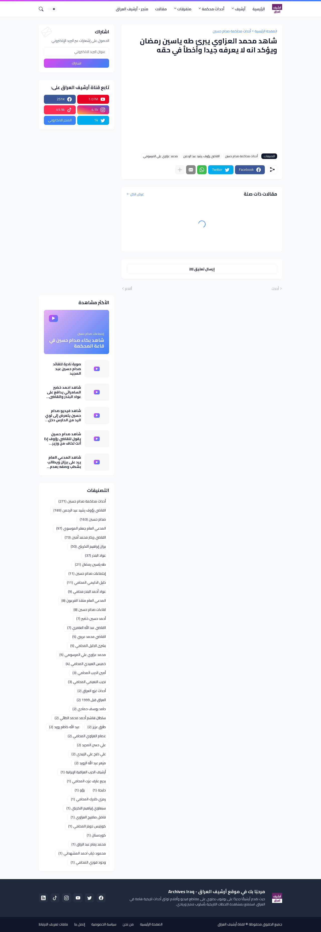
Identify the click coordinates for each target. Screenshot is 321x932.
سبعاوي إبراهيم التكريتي (86, 808)
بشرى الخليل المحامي (88, 645)
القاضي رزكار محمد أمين (85, 537)
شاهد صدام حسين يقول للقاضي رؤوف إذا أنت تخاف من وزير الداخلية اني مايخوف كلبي (62, 439)
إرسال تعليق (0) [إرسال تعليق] (202, 269)
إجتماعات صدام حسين (87, 573)
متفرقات (184, 9)
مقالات (161, 9)
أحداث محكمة (213, 9)
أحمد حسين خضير (91, 618)
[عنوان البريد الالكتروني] (76, 51)
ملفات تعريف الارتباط (53, 924)
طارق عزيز (97, 727)
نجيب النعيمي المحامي (87, 682)
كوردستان (96, 835)
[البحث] (43, 9)
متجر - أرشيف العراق (132, 9)
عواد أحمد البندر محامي (87, 591)
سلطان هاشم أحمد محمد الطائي (80, 718)
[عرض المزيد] (180, 169)
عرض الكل (137, 194)
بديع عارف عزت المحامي (86, 781)
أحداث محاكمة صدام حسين (232, 31)
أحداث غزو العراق (91, 691)
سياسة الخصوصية (103, 924)
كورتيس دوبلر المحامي (87, 826)
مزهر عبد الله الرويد (90, 763)
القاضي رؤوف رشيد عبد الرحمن (201, 156)
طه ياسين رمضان (90, 564)
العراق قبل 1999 (91, 700)
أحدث (275, 288)
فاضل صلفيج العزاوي (88, 817)
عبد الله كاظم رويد (64, 727)
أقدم (128, 288)
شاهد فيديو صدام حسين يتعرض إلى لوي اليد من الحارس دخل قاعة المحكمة (63, 415)
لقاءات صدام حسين (89, 609)
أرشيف (240, 9)
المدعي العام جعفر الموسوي (81, 528)
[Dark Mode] (52, 9)
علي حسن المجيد (91, 745)
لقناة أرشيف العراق (231, 924)
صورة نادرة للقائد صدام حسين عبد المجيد (67, 369)
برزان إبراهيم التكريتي (88, 546)
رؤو (80, 790)
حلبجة (99, 790)
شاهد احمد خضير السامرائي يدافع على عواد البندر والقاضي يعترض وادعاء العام (64, 392)
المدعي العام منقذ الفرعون (83, 600)
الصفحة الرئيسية (266, 31)
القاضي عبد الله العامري (86, 627)
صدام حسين (93, 519)
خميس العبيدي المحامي (86, 663)
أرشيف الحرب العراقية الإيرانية (83, 772)
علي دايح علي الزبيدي (88, 754)
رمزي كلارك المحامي (88, 799)
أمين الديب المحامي (89, 672)
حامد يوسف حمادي (89, 709)
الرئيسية (259, 9)
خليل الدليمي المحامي (86, 582)
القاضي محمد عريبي (89, 636)
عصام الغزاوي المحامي (87, 736)
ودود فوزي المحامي (88, 862)
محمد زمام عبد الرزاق (88, 844)
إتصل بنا (79, 924)
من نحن (128, 924)
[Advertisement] (76, 212)
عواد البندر (95, 555)
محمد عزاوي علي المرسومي (160, 156)
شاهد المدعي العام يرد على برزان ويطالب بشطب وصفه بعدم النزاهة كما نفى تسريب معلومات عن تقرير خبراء (64, 462)
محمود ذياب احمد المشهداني (82, 853)
